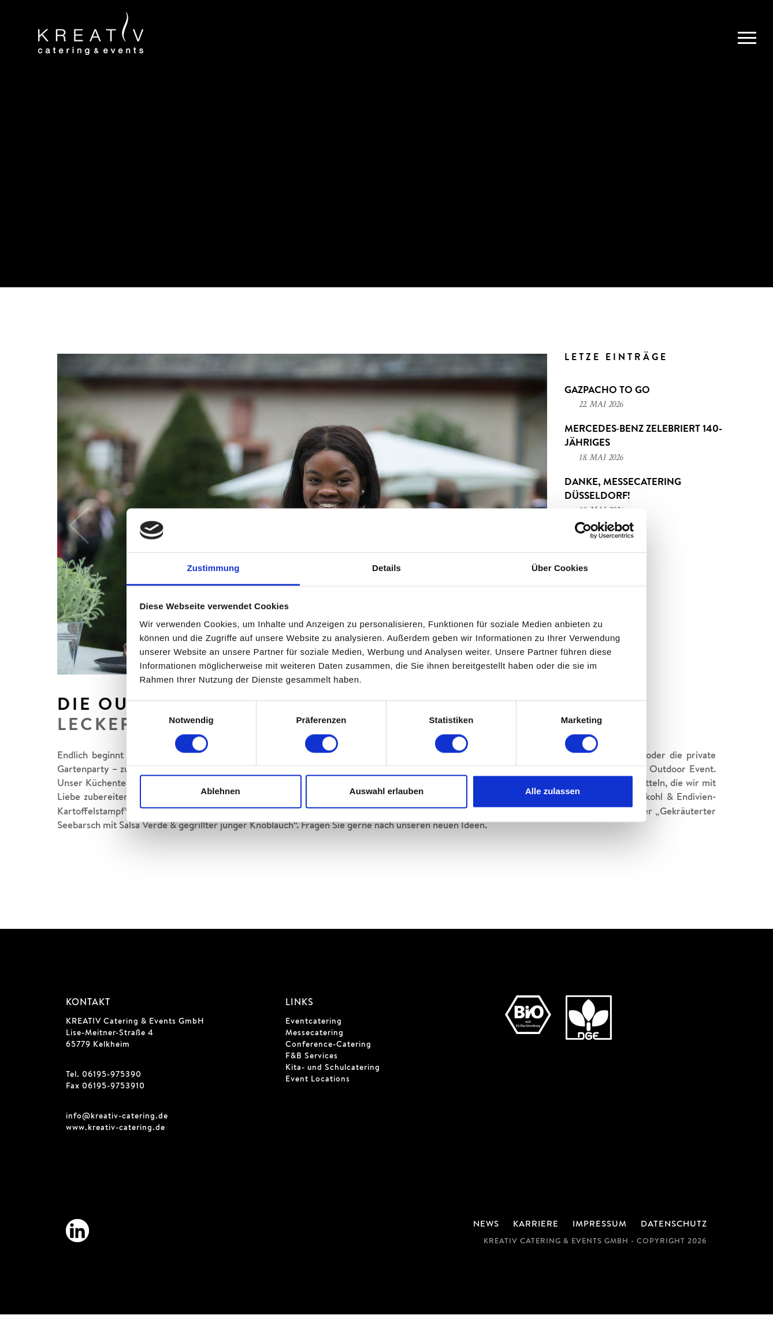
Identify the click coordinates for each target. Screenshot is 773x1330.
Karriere (536, 1240)
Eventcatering (313, 1037)
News (486, 1240)
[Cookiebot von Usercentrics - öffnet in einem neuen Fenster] (583, 530)
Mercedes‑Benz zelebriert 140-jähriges (643, 453)
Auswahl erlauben (386, 791)
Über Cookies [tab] (560, 568)
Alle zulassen (552, 791)
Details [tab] (386, 568)
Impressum (600, 1240)
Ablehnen (220, 791)
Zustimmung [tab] (213, 568)
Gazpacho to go (607, 407)
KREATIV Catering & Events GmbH (135, 1037)
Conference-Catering (328, 1061)
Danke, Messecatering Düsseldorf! (622, 505)
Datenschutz (674, 1240)
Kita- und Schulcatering (332, 1084)
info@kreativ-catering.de (117, 1132)
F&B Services (311, 1072)
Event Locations (317, 1095)
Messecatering (314, 1049)
